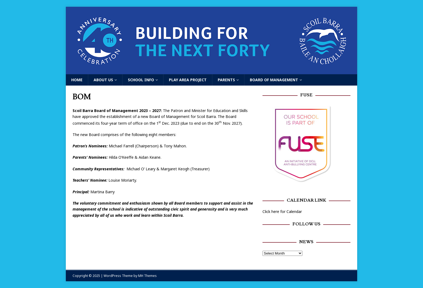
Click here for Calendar (282, 211)
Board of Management (274, 79)
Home (77, 79)
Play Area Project (188, 79)
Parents (226, 79)
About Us (103, 79)
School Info (141, 79)
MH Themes (147, 275)
